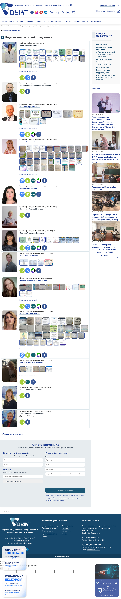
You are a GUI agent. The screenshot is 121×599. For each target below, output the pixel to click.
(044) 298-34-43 (93, 547)
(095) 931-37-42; (105, 528)
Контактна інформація (105, 11)
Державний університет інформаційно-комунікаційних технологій (43, 5)
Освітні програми (102, 62)
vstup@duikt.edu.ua (93, 533)
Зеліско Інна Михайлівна (29, 142)
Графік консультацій (13, 434)
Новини (20, 21)
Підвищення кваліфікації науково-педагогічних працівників (106, 54)
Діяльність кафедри (103, 64)
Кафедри (39, 26)
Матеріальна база (102, 67)
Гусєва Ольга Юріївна (28, 188)
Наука (68, 21)
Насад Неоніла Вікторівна (29, 255)
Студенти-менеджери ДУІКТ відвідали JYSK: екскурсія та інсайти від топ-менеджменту (105, 217)
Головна (3, 26)
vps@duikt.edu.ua (26, 543)
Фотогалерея (96, 21)
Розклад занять (67, 526)
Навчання (41, 21)
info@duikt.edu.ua (22, 540)
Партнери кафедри (103, 70)
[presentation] (61, 483)
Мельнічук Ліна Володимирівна (31, 362)
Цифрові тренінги (81, 21)
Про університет (8, 21)
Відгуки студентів (102, 73)
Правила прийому (48, 531)
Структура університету (27, 26)
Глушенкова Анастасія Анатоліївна (33, 280)
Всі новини (106, 256)
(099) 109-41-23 (105, 547)
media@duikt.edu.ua (93, 550)
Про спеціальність (103, 44)
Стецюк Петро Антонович (29, 107)
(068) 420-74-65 (87, 530)
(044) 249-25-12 (98, 540)
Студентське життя (55, 21)
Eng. (68, 12)
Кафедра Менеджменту (51, 26)
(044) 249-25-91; (93, 528)
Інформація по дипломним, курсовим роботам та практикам (106, 78)
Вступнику (30, 21)
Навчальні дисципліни (104, 59)
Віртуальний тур (107, 6)
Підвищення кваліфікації (28, 71)
